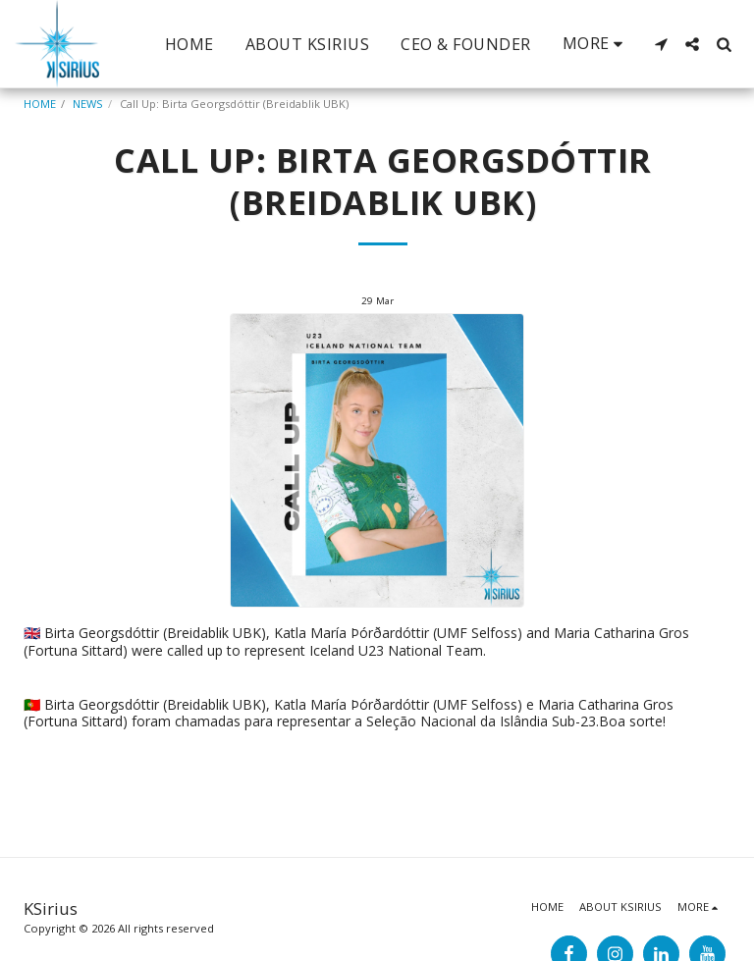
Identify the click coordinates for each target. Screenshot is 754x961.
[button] (660, 44)
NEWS (88, 103)
